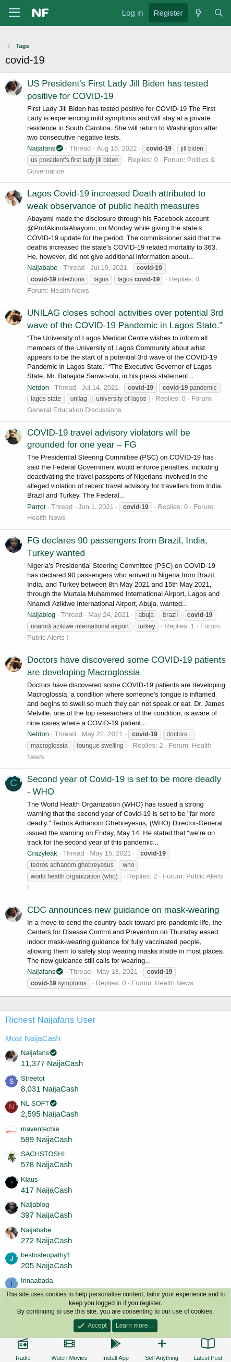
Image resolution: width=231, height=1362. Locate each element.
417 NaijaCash (46, 1189)
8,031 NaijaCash (50, 1088)
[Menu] (14, 13)
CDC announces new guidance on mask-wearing (123, 910)
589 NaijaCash (46, 1139)
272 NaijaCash (46, 1240)
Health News (70, 290)
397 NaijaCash (46, 1214)
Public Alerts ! (47, 637)
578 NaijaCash (46, 1164)
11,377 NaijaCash (52, 1063)
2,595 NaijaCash (50, 1113)
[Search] (219, 12)
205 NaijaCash (46, 1265)
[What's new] (198, 12)
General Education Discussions (74, 410)
